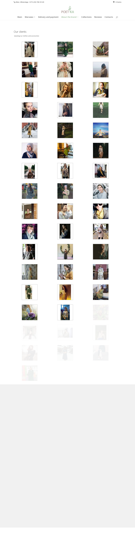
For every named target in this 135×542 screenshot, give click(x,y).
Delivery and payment (48, 17)
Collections (86, 17)
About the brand (68, 17)
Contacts (109, 17)
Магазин (29, 17)
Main (19, 17)
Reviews (98, 17)
